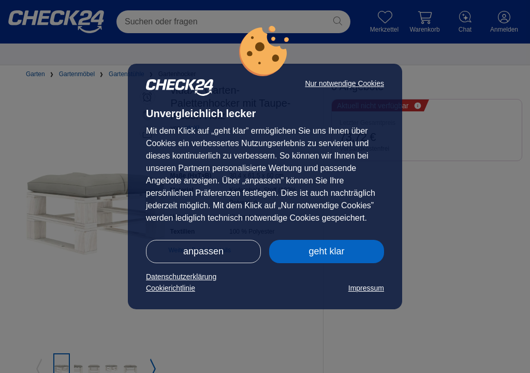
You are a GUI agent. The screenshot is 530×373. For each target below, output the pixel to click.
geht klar (326, 251)
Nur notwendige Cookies (344, 83)
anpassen (203, 251)
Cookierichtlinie (170, 288)
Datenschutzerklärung (181, 276)
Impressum (366, 288)
